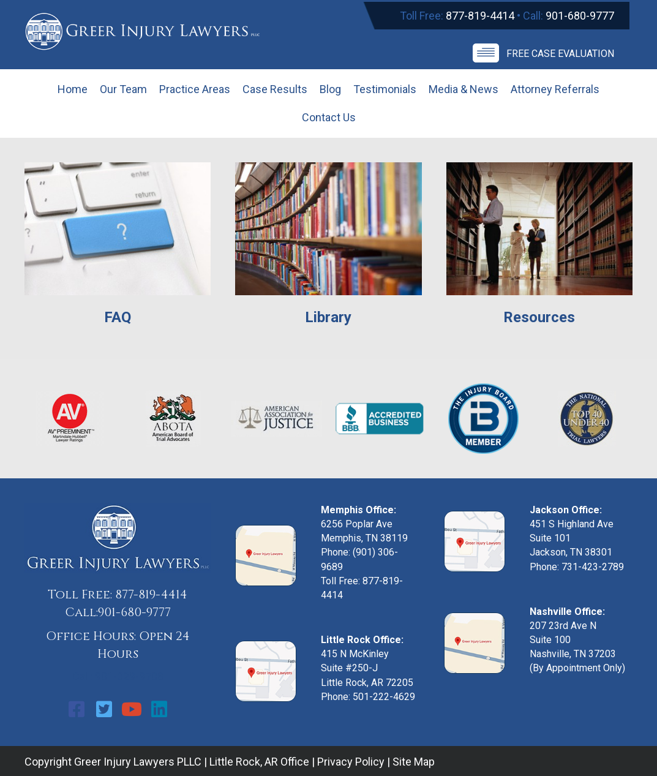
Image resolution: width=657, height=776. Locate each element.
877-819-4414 (480, 15)
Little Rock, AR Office (259, 761)
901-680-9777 (580, 15)
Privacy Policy (351, 761)
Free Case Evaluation (560, 53)
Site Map (413, 761)
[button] (76, 709)
